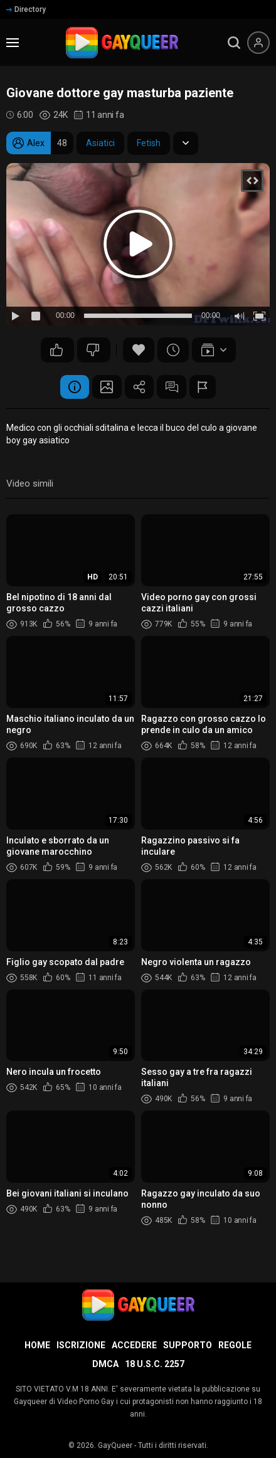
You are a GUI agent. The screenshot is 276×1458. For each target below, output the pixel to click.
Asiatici (100, 143)
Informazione (70, 387)
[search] (234, 42)
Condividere (139, 387)
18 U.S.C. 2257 (154, 1364)
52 (56, 350)
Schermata (104, 387)
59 (93, 350)
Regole (235, 1345)
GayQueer (115, 1445)
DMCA (105, 1364)
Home (37, 1345)
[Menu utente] (258, 42)
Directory (26, 9)
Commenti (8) (173, 387)
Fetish (149, 143)
